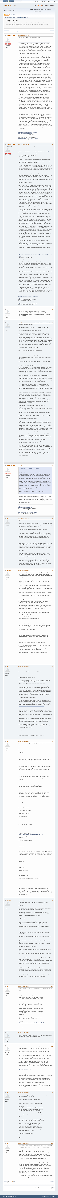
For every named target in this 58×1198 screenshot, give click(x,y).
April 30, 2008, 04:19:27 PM (23, 518)
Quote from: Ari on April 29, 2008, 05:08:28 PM (30, 468)
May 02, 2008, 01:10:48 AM (23, 741)
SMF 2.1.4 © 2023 (6, 1196)
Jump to (34, 1187)
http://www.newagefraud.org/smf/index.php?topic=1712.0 (31, 1022)
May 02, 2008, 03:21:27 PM (23, 1032)
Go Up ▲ (53, 1196)
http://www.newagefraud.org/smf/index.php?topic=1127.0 (31, 705)
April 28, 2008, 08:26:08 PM (23, 308)
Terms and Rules (48, 1196)
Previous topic (43, 27)
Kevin (8, 309)
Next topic (50, 27)
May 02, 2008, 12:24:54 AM (23, 570)
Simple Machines (13, 1196)
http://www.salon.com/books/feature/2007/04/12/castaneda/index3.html (34, 42)
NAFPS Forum (10, 6)
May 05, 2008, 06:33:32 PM (23, 1143)
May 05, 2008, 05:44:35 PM (23, 1092)
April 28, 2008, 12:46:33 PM (23, 35)
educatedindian (11, 35)
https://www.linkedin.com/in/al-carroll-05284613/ (28, 138)
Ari (7, 322)
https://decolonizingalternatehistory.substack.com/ (28, 132)
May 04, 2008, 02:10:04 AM (23, 1045)
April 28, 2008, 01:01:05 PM (23, 144)
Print (52, 31)
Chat (34, 9)
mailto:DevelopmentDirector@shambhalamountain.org (31, 834)
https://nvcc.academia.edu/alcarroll (25, 133)
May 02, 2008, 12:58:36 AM (23, 666)
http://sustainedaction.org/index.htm (26, 1038)
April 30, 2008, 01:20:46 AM (23, 465)
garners (9, 570)
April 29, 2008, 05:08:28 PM (23, 322)
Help (43, 1196)
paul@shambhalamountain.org (27, 838)
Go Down (6, 31)
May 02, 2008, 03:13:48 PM (23, 986)
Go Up (5, 1181)
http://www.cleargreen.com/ (25, 1069)
